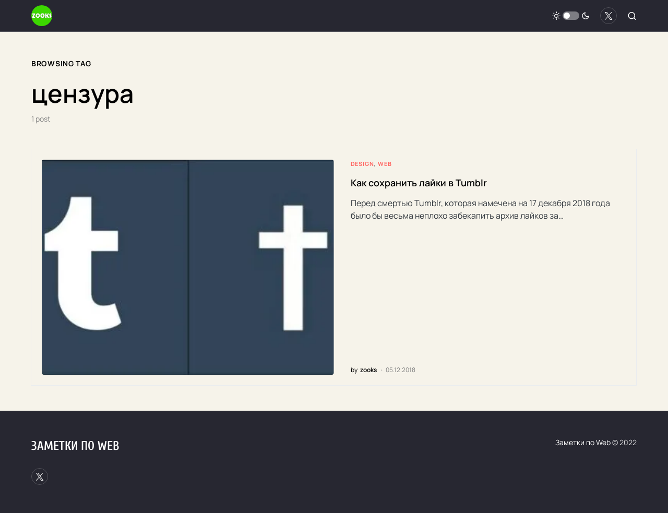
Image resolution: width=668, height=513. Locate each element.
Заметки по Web (75, 446)
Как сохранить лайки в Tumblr (419, 182)
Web (384, 164)
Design (362, 164)
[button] (571, 15)
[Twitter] (608, 15)
